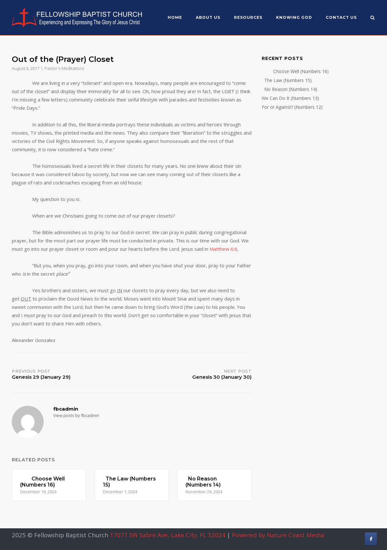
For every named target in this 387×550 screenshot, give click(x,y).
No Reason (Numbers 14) (289, 89)
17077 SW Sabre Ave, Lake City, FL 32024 (167, 535)
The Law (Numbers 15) (287, 80)
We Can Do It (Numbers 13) (290, 98)
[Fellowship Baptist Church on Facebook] (371, 539)
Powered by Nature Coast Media (278, 535)
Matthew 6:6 (223, 249)
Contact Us (341, 17)
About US (208, 17)
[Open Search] (372, 18)
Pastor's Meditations (64, 68)
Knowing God (294, 17)
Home (175, 17)
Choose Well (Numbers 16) (295, 71)
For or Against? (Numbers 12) (292, 107)
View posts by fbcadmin (76, 415)
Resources (248, 17)
